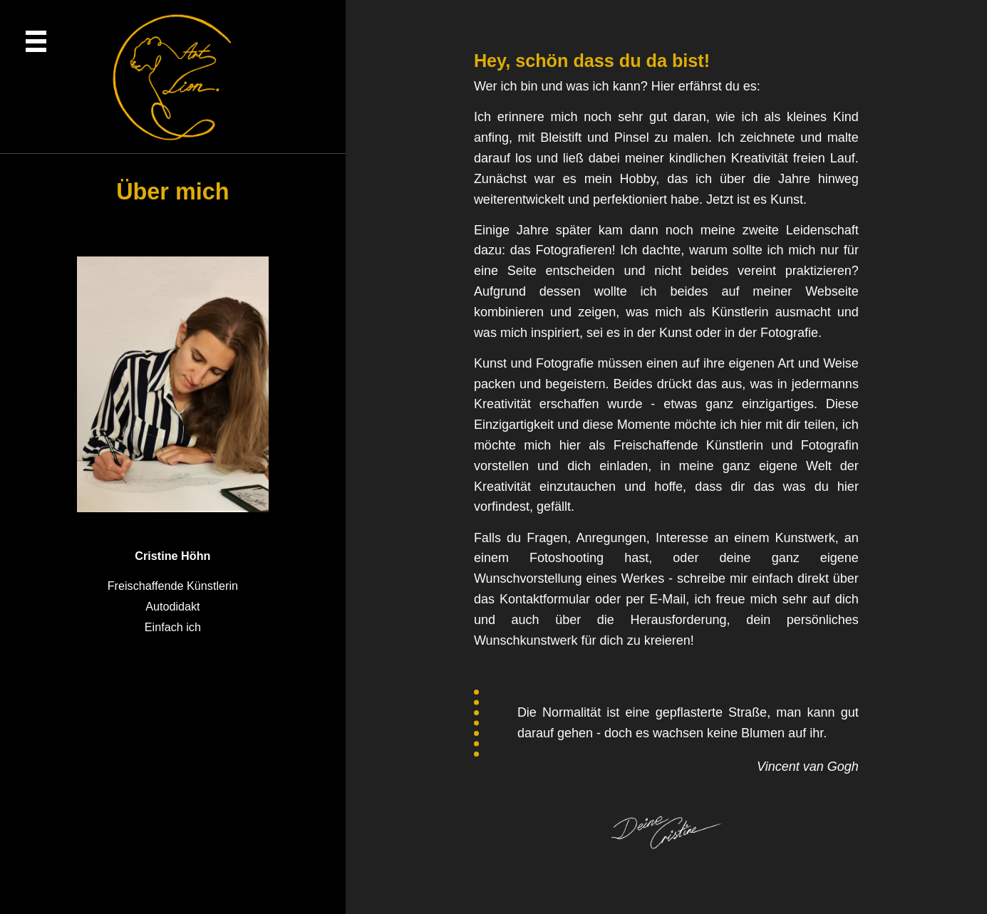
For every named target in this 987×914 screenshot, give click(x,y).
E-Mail (667, 599)
